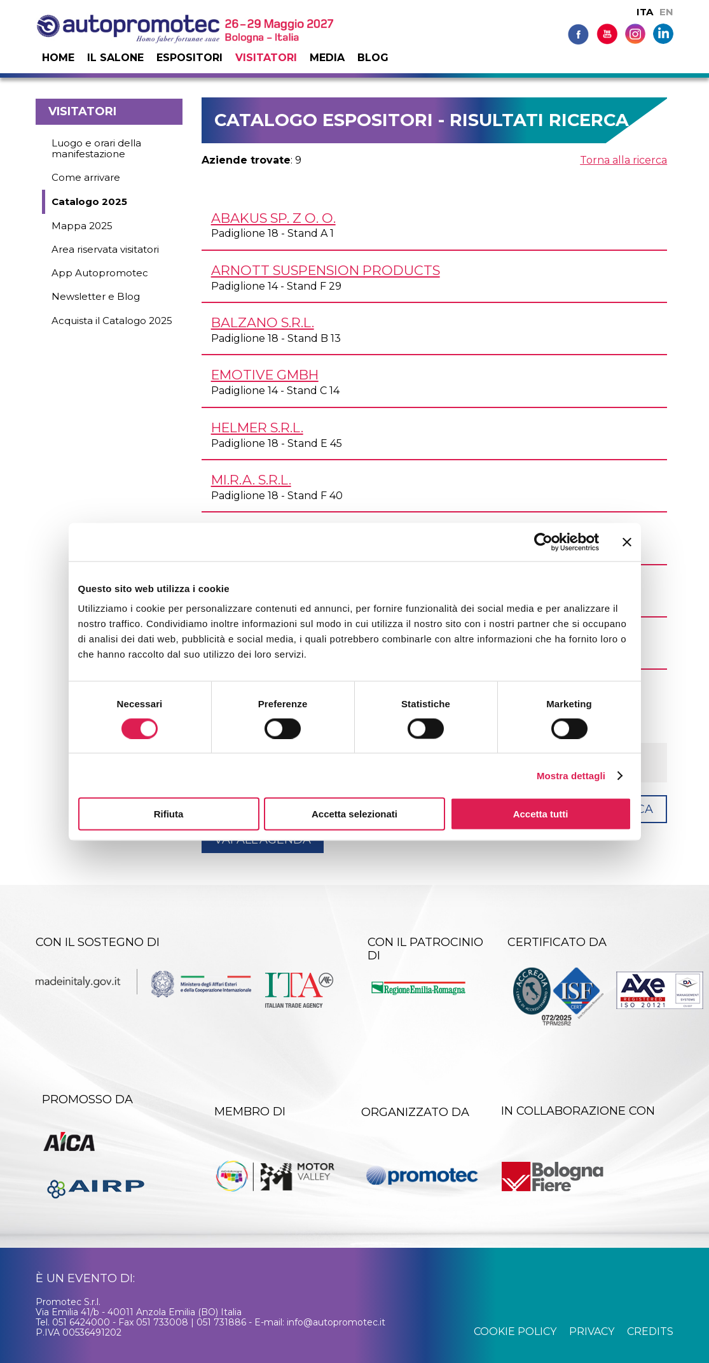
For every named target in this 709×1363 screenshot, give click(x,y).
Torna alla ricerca (623, 160)
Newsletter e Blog (96, 296)
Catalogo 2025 (89, 201)
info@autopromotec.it (336, 1322)
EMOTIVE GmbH (265, 375)
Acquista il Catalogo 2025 (112, 320)
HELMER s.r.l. (257, 427)
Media (327, 58)
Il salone (115, 58)
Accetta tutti (540, 814)
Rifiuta (169, 814)
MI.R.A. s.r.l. (251, 480)
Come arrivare (86, 177)
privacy (591, 1331)
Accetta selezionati (354, 814)
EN (666, 12)
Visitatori (266, 58)
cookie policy (515, 1331)
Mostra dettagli (571, 775)
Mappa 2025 (82, 226)
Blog (373, 58)
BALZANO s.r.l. (262, 322)
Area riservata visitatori (105, 249)
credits (650, 1331)
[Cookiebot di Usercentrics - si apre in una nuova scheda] (543, 541)
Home (58, 58)
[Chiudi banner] (627, 541)
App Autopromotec (100, 273)
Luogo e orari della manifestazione (96, 148)
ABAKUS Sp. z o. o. (273, 218)
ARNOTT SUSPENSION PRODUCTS (325, 270)
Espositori (189, 58)
